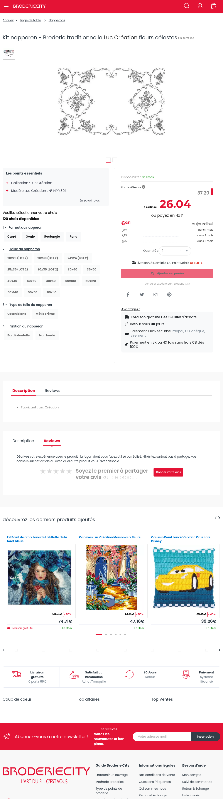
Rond (73, 236)
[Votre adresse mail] (162, 736)
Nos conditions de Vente (157, 775)
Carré (11, 236)
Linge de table (30, 20)
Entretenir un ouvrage (112, 775)
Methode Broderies (110, 782)
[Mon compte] (200, 6)
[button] (186, 6)
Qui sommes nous (152, 788)
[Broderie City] (29, 6)
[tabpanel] (39, 581)
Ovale (30, 236)
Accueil (8, 20)
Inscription (205, 736)
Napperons (57, 20)
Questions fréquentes (155, 782)
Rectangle (52, 236)
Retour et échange (153, 795)
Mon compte (191, 775)
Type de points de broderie (109, 790)
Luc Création (120, 37)
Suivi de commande (197, 782)
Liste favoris (190, 795)
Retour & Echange (195, 788)
